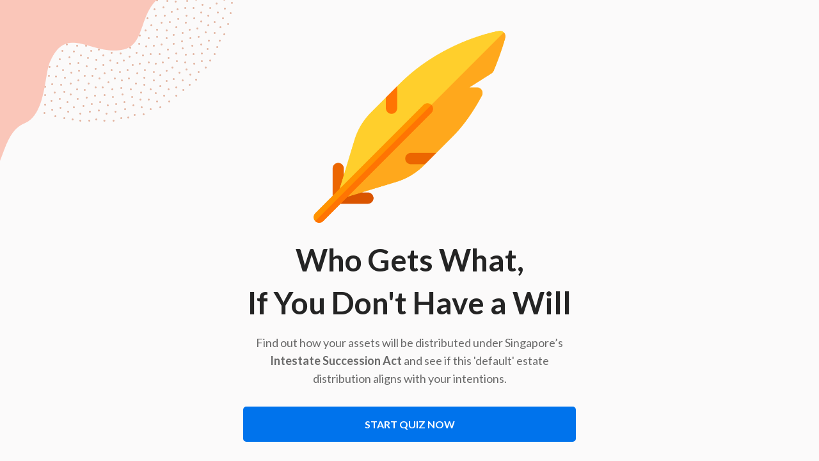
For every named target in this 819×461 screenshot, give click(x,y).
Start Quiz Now (410, 424)
